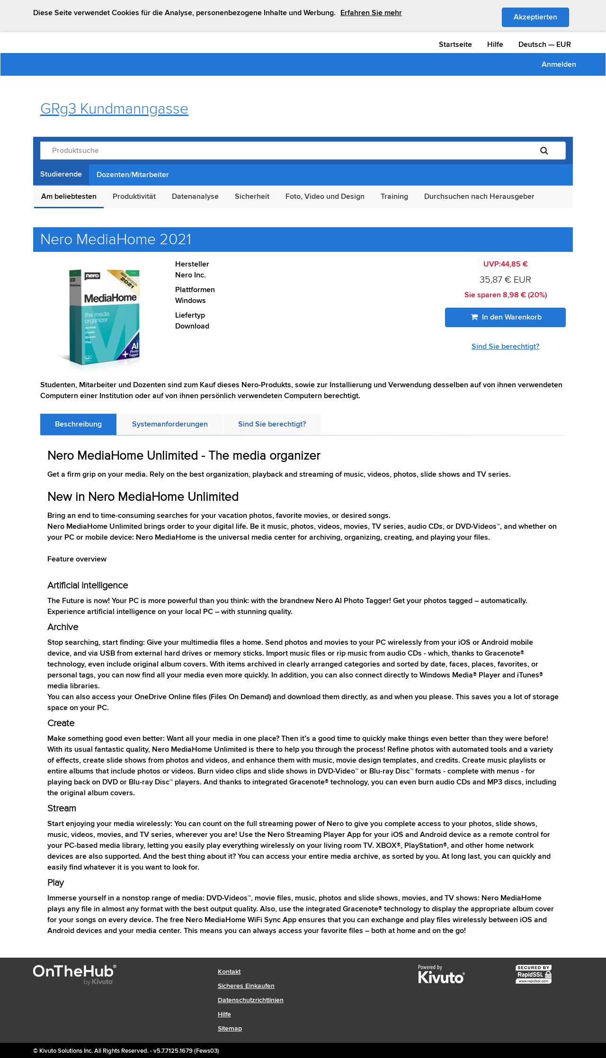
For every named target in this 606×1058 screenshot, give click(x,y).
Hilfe (495, 44)
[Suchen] (544, 150)
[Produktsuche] (281, 151)
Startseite (455, 44)
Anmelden (559, 64)
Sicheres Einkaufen (246, 986)
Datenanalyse (195, 196)
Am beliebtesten (69, 196)
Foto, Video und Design (325, 196)
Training (394, 196)
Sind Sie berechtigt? (505, 346)
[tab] (78, 424)
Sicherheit (252, 196)
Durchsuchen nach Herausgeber (479, 196)
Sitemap (230, 1028)
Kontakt (229, 972)
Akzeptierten (541, 16)
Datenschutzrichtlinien (251, 1000)
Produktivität (134, 196)
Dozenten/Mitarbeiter (133, 174)
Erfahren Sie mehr (371, 13)
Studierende (61, 174)
